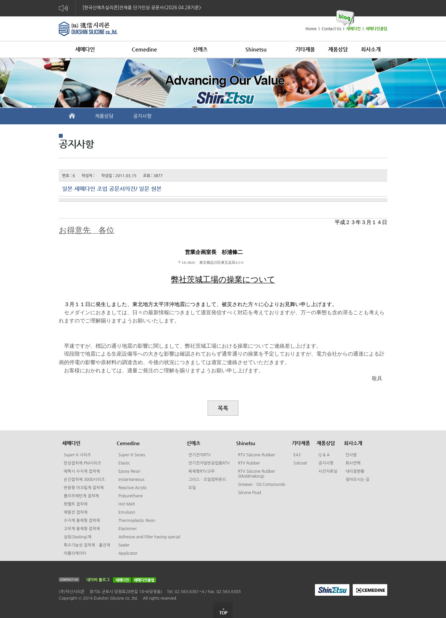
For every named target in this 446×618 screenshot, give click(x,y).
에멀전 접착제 (75, 512)
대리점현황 (355, 471)
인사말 (351, 455)
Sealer (123, 545)
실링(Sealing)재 (77, 537)
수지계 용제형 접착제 (82, 521)
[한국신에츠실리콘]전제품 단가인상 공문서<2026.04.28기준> (141, 7)
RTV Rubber (249, 463)
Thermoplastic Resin (136, 521)
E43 (297, 455)
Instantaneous (131, 480)
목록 (223, 408)
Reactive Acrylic (132, 488)
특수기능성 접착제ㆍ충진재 (87, 545)
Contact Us (331, 28)
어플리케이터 (75, 553)
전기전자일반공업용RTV (209, 463)
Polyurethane (130, 496)
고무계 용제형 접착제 (82, 529)
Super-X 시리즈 (77, 455)
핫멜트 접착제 (75, 504)
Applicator (128, 553)
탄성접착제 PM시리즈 (82, 463)
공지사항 (142, 115)
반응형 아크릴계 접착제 (84, 488)
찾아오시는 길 (357, 480)
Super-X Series (131, 455)
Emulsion (126, 512)
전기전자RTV (199, 455)
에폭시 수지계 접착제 (82, 471)
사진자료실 (327, 471)
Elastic (124, 463)
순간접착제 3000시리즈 (84, 480)
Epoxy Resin (129, 471)
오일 (192, 488)
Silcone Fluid (249, 493)
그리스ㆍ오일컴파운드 (207, 480)
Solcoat (300, 463)
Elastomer (127, 529)
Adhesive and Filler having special (149, 537)
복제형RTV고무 (201, 471)
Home (311, 28)
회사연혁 (353, 463)
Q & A (323, 455)
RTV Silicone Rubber (256, 455)
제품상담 (104, 115)
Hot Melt (126, 504)
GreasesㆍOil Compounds (261, 484)
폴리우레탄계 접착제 (81, 496)
